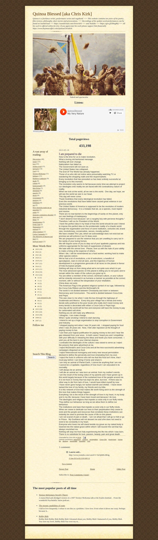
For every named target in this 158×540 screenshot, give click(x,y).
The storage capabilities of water (52, 505)
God (34, 171)
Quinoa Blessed (73, 134)
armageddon (93, 439)
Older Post (121, 469)
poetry (35, 162)
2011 (37, 312)
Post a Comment (67, 464)
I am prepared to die (44, 298)
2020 (37, 258)
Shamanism (37, 227)
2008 (37, 318)
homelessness (37, 222)
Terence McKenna (39, 174)
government (37, 198)
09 (38, 286)
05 (38, 295)
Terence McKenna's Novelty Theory (53, 495)
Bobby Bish (43, 516)
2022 (37, 252)
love (34, 164)
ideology (36, 200)
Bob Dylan (36, 188)
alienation (36, 190)
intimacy (36, 176)
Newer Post (63, 469)
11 (38, 281)
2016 (37, 266)
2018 (37, 261)
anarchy (35, 193)
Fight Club (36, 224)
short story (36, 217)
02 (38, 306)
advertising (77, 439)
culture (35, 183)
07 (38, 292)
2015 (37, 269)
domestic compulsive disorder (43, 215)
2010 (37, 315)
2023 (37, 249)
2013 (37, 275)
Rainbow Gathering (39, 178)
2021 (37, 255)
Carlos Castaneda (39, 234)
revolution (82, 441)
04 (38, 300)
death (34, 181)
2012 (37, 309)
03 (38, 303)
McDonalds (73, 441)
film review (37, 159)
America (85, 439)
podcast (35, 229)
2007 (37, 320)
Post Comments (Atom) (79, 475)
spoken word (37, 166)
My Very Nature (85, 134)
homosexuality (38, 186)
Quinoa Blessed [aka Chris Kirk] (62, 13)
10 (38, 283)
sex (34, 205)
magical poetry (38, 241)
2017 (37, 263)
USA (88, 441)
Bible (34, 220)
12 (38, 278)
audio (35, 212)
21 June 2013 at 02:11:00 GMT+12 (79, 458)
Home (92, 469)
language (36, 169)
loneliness (36, 203)
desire (35, 195)
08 (38, 289)
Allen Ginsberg (38, 232)
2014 (37, 272)
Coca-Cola (103, 439)
